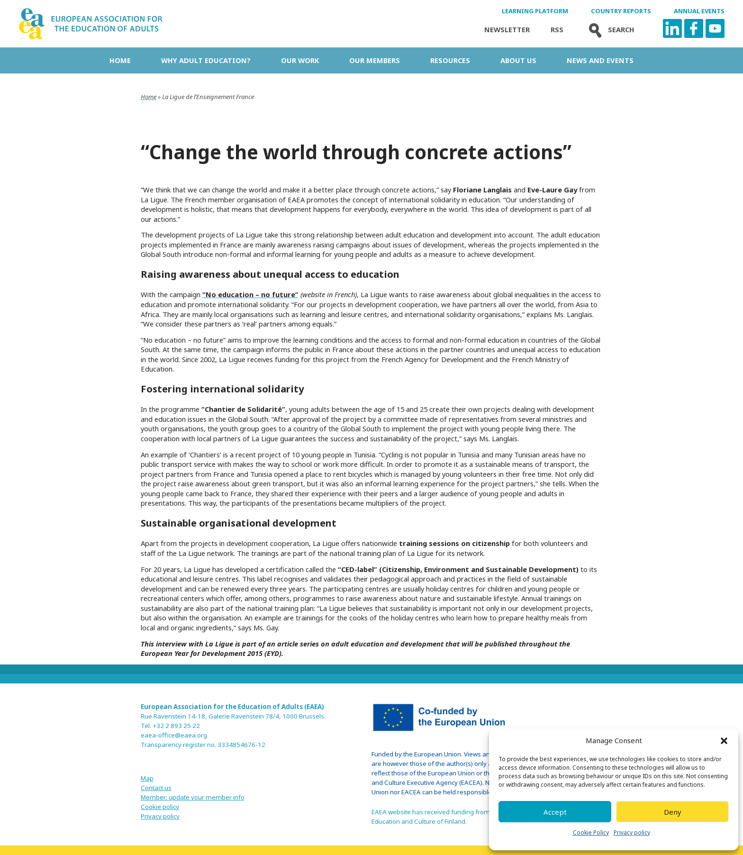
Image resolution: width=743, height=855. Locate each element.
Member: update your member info (193, 797)
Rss (557, 29)
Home (120, 60)
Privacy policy (632, 832)
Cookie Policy (591, 832)
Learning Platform (535, 11)
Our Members (374, 60)
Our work (300, 60)
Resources (450, 60)
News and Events (600, 60)
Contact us (156, 787)
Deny (672, 812)
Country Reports (621, 11)
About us (518, 60)
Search (609, 29)
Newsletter (507, 29)
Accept (555, 812)
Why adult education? (206, 60)
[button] (724, 741)
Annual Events (699, 11)
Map (147, 778)
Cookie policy (160, 806)
